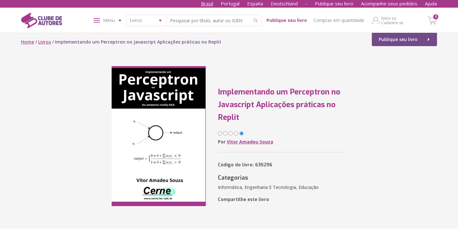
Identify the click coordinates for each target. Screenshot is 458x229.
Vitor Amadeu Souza (250, 142)
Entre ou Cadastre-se (392, 20)
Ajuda (431, 3)
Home (27, 42)
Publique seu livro (334, 3)
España (255, 3)
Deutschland (284, 3)
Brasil (207, 3)
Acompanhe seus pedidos (389, 3)
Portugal (230, 3)
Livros (44, 42)
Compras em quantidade (338, 20)
